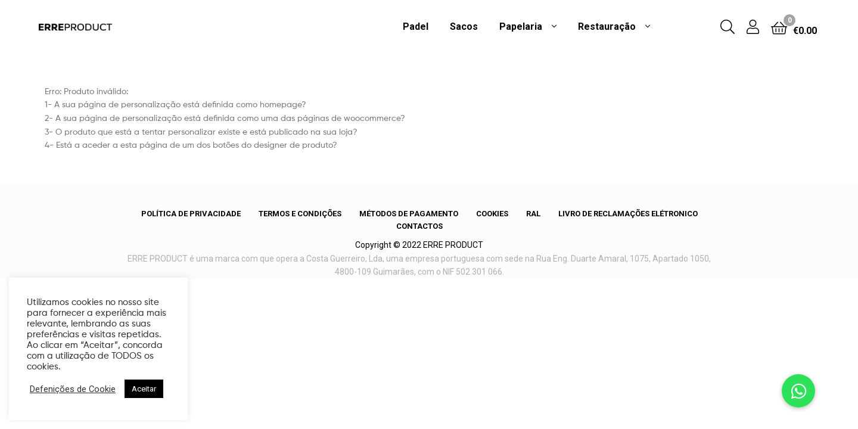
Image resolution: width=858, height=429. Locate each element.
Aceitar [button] (144, 388)
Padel (415, 26)
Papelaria (520, 26)
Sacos (464, 26)
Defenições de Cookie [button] (73, 389)
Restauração (607, 26)
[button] (798, 391)
